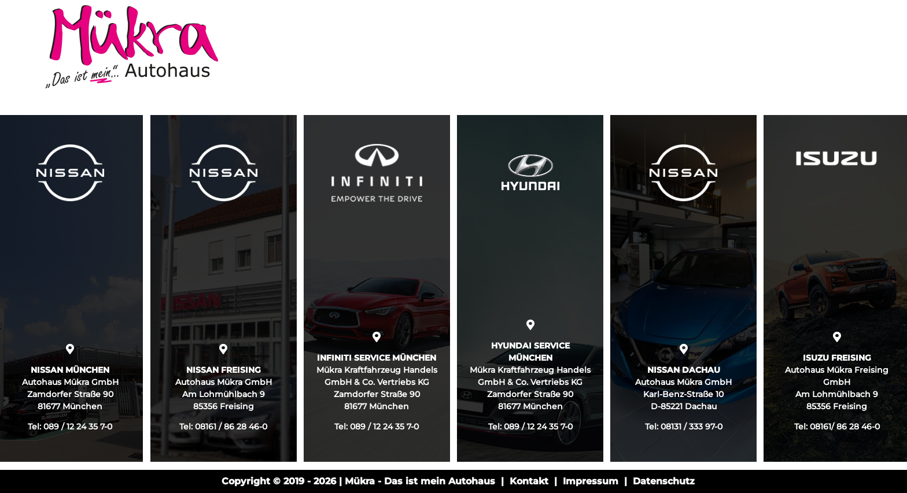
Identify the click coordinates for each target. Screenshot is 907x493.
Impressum (590, 481)
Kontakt (529, 481)
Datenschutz (664, 481)
